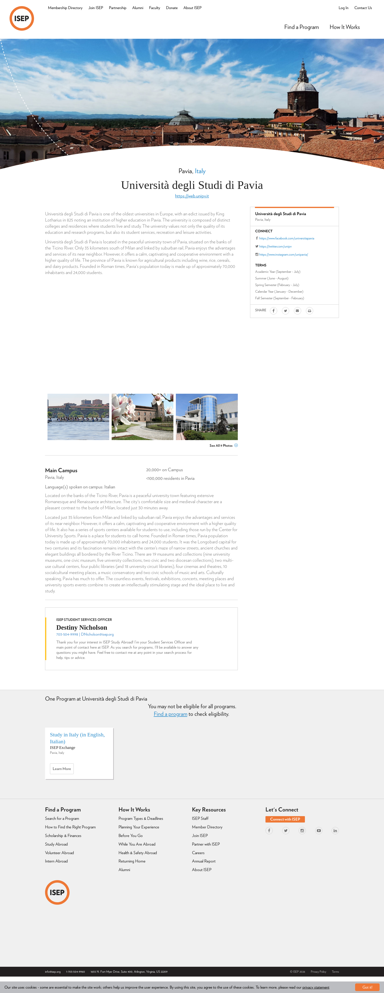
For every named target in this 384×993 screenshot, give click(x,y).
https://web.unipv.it (192, 196)
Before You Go (131, 835)
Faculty (154, 7)
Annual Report (204, 861)
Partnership (117, 7)
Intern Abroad (56, 861)
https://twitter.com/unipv (275, 246)
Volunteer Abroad (59, 852)
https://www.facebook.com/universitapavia (286, 238)
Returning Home (132, 861)
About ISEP (192, 7)
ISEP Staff (200, 818)
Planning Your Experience (139, 826)
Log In (343, 7)
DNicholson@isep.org (97, 634)
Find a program (170, 713)
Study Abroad (56, 844)
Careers (198, 852)
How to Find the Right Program (70, 826)
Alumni (137, 7)
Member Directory (207, 826)
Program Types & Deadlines (141, 818)
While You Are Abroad (137, 844)
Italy (200, 171)
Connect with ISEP (285, 819)
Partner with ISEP (206, 844)
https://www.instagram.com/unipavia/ (283, 254)
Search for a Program (62, 818)
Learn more (63, 770)
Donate (172, 7)
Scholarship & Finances (63, 835)
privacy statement (315, 987)
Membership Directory (65, 7)
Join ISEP (95, 7)
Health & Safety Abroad (138, 852)
